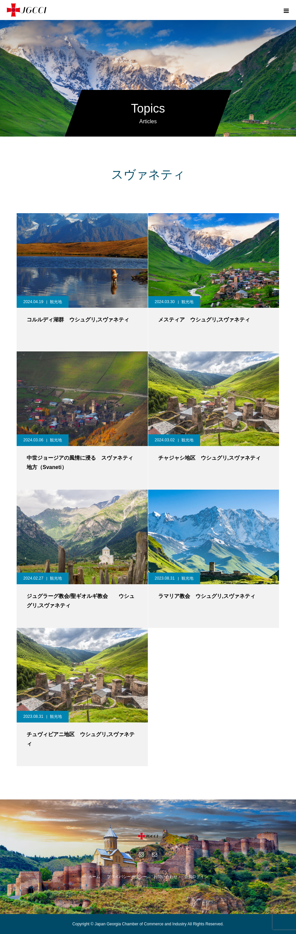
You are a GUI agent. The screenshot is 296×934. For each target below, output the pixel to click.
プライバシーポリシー (127, 876)
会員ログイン (196, 876)
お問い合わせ (165, 876)
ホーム (94, 876)
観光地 (56, 301)
